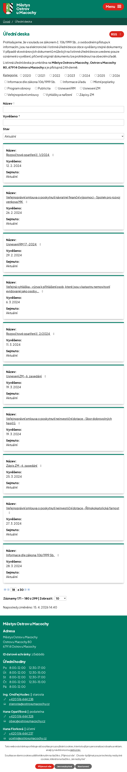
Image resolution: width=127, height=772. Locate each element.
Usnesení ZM (91, 88)
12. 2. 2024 (13, 166)
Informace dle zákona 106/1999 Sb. (31, 82)
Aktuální (11, 176)
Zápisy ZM (86, 94)
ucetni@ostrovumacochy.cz (28, 738)
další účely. (75, 749)
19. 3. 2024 (13, 387)
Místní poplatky (104, 82)
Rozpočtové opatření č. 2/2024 (31, 334)
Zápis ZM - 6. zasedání (24, 465)
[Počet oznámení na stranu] (60, 598)
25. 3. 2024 (14, 476)
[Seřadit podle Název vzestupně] (14, 102)
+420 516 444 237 (21, 733)
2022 (56, 75)
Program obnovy (19, 88)
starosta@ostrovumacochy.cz (29, 704)
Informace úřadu (74, 82)
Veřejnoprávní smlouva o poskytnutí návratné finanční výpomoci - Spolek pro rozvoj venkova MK (63, 199)
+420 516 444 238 (21, 699)
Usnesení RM (67, 88)
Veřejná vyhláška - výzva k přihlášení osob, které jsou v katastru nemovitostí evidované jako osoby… (58, 289)
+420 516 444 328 (21, 716)
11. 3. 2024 (13, 344)
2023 (71, 75)
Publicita (44, 88)
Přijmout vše (44, 766)
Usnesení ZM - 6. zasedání (26, 376)
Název (7, 103)
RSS (116, 34)
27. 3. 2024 (13, 523)
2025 (101, 75)
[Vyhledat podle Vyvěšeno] (63, 122)
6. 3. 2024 (13, 302)
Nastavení (83, 766)
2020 (27, 75)
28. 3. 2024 (14, 566)
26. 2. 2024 (14, 212)
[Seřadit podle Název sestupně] (14, 104)
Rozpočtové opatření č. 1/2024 (30, 155)
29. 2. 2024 (14, 255)
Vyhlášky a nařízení (59, 94)
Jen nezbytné (64, 766)
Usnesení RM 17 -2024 (24, 244)
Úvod (6, 21)
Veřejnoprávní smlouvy (23, 94)
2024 (86, 75)
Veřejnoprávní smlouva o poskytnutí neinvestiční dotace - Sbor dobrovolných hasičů (59, 421)
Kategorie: (10, 75)
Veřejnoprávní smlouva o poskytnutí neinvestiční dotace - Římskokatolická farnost (62, 510)
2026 (116, 75)
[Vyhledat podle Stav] (63, 136)
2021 (41, 75)
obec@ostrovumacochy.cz (27, 721)
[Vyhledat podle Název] (63, 109)
